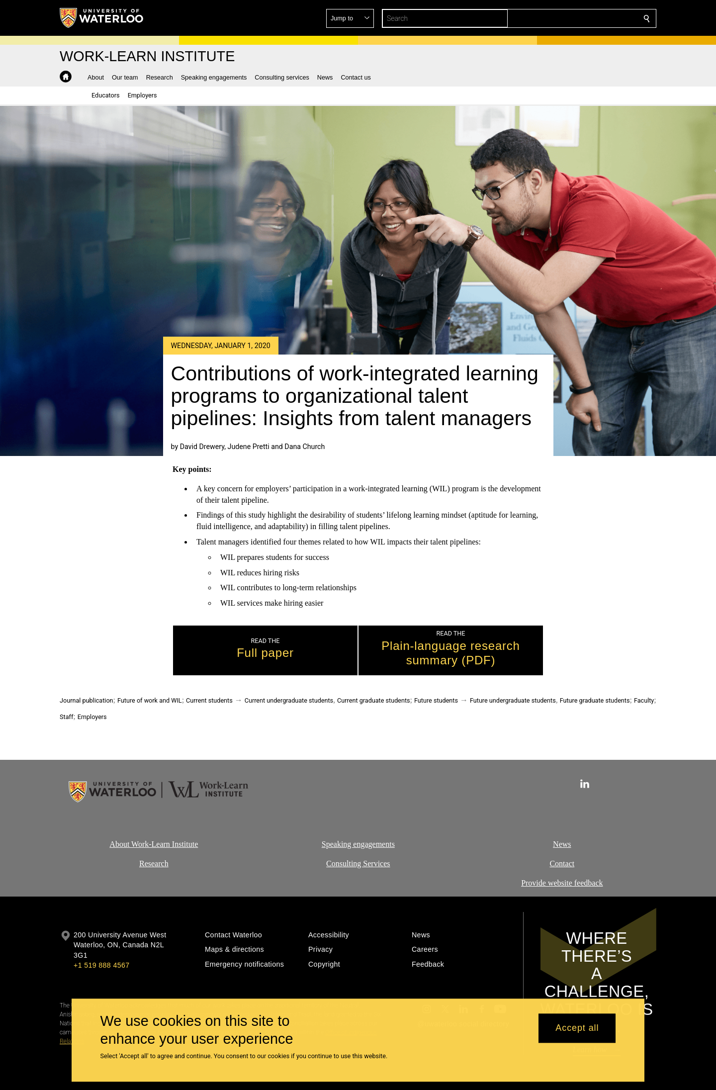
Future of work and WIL (149, 700)
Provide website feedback (562, 882)
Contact (562, 863)
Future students (436, 700)
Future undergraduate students (513, 700)
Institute (184, 844)
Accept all (577, 1028)
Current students (209, 700)
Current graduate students (373, 700)
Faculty (644, 700)
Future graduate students (595, 700)
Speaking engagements (357, 844)
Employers (92, 717)
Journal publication (86, 700)
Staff (66, 717)
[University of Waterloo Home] (102, 18)
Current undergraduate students (289, 700)
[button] (574, 18)
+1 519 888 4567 (101, 965)
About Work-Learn (139, 844)
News (562, 844)
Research (154, 863)
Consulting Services (358, 863)
